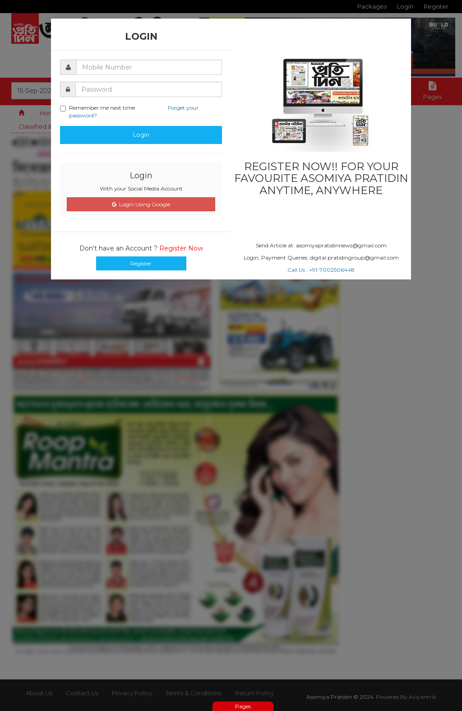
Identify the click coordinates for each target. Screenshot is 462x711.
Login (141, 134)
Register (141, 263)
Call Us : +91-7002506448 (321, 269)
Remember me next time (129, 111)
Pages (243, 706)
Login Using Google (141, 204)
